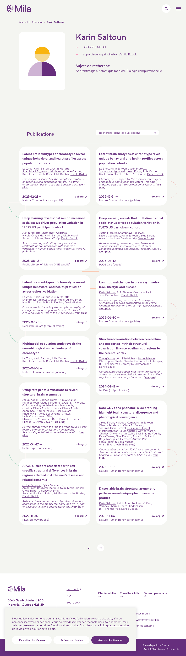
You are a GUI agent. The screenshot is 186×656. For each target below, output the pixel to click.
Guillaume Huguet (33, 412)
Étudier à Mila (107, 594)
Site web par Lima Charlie (156, 645)
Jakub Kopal (57, 178)
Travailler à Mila (129, 594)
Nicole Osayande (32, 242)
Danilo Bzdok (128, 54)
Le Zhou (27, 175)
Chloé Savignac (31, 492)
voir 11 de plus (55, 428)
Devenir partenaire (155, 594)
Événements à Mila (147, 620)
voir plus (28, 258)
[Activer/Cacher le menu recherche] (166, 8)
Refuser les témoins (72, 640)
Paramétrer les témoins (32, 640)
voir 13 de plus (125, 451)
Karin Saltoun (42, 175)
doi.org (79, 203)
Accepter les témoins (110, 640)
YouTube (72, 602)
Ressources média (138, 613)
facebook (73, 589)
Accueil (23, 22)
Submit (155, 139)
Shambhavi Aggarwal (35, 178)
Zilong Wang (107, 365)
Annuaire (37, 22)
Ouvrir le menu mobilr (178, 8)
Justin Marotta (60, 175)
